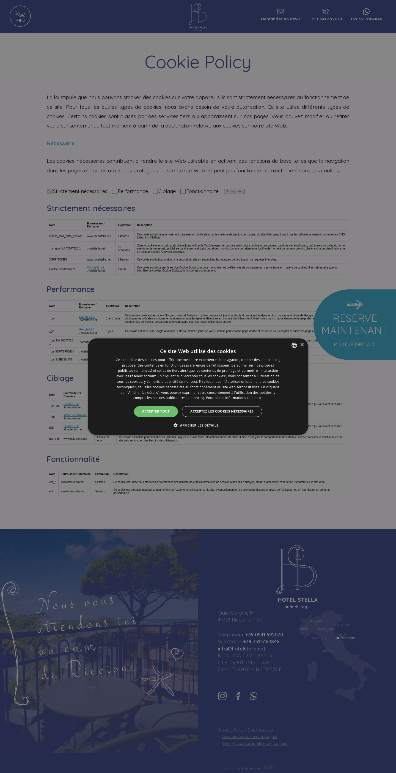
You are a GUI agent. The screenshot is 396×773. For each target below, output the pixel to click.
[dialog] (198, 386)
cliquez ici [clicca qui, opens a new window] (255, 397)
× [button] (302, 345)
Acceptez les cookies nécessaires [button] (222, 411)
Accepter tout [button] (156, 411)
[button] (198, 425)
